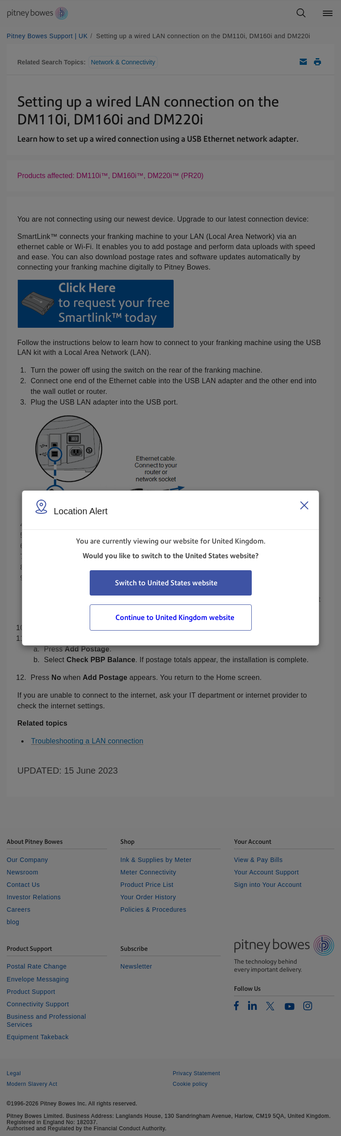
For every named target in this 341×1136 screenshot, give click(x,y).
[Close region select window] (304, 505)
